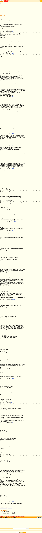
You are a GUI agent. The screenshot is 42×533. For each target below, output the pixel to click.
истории (6, 2)
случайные (23, 516)
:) (11, 402)
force (12, 145)
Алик (12, 96)
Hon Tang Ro (13, 133)
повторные (11, 516)
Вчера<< (1, 507)
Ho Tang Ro (13, 440)
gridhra (12, 329)
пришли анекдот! (39, 517)
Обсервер (13, 378)
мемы (8, 2)
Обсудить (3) (7, 299)
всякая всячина (20, 516)
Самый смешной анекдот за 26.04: (5, 510)
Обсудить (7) (7, 31)
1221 (12, 230)
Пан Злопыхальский (14, 221)
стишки (12, 2)
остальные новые (8, 516)
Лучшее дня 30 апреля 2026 (7, 0)
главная (1, 517)
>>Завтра (6, 507)
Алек (12, 422)
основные (4, 516)
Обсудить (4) (7, 200)
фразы (10, 2)
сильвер (12, 260)
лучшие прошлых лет (15, 516)
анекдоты (3, 2)
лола (11, 285)
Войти (4, 1)
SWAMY (12, 477)
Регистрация (6, 1)
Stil (12, 31)
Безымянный (13, 299)
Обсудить (7, 44)
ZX (12, 200)
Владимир (13, 53)
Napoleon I (13, 168)
